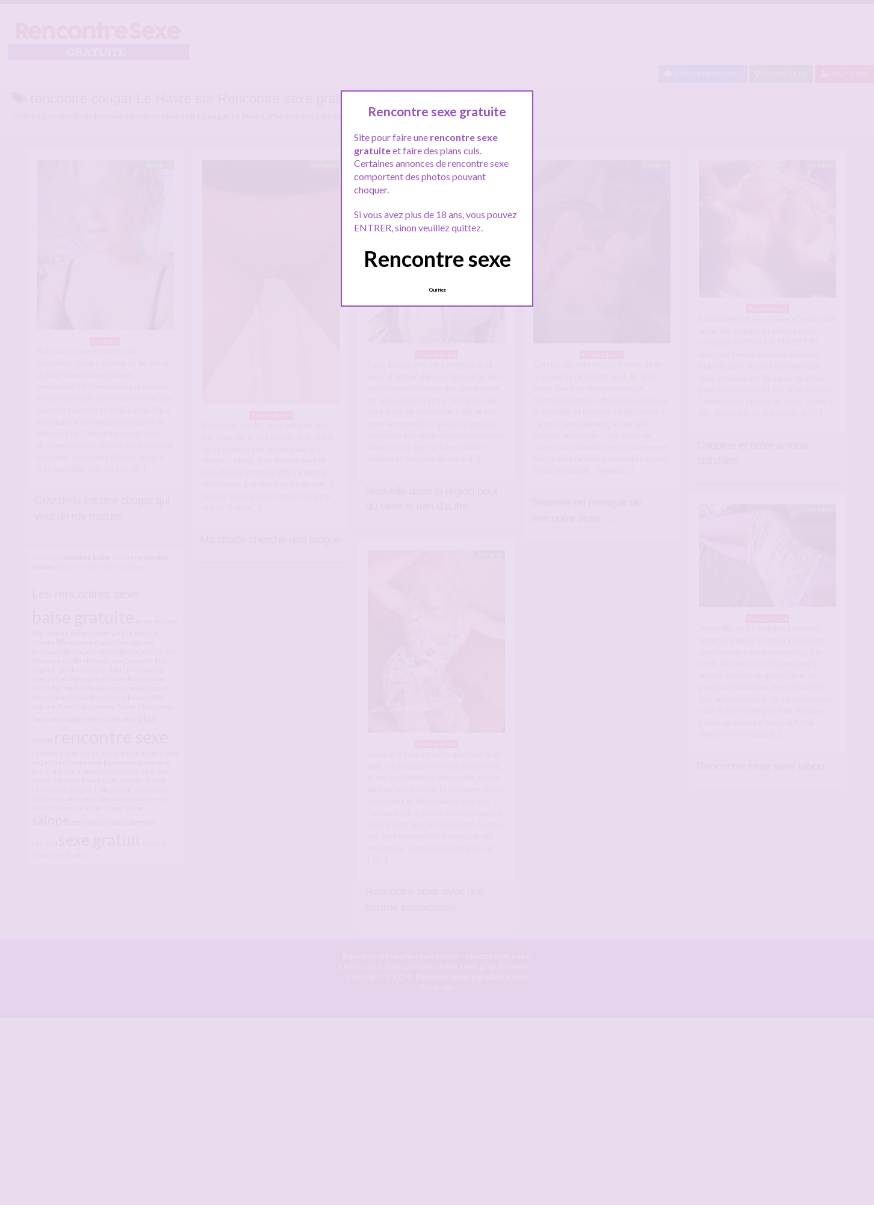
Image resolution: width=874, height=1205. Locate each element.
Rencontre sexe (437, 258)
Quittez (437, 290)
